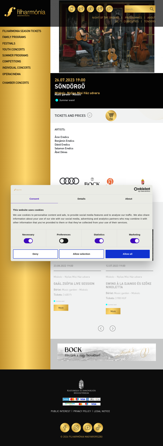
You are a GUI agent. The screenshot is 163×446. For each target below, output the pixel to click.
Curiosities (131, 21)
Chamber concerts (15, 82)
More (62, 307)
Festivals (8, 43)
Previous (101, 328)
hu (118, 8)
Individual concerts (16, 67)
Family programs (14, 37)
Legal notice (102, 411)
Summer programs (15, 55)
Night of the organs (105, 17)
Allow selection (81, 254)
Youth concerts (13, 49)
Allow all (127, 254)
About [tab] (128, 198)
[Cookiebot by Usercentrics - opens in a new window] (136, 189)
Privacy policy (82, 411)
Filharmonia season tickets (21, 31)
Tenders (149, 21)
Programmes (133, 17)
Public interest (60, 411)
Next (112, 328)
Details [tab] (82, 198)
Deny (35, 254)
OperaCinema (11, 74)
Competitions (11, 61)
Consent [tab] (34, 198)
